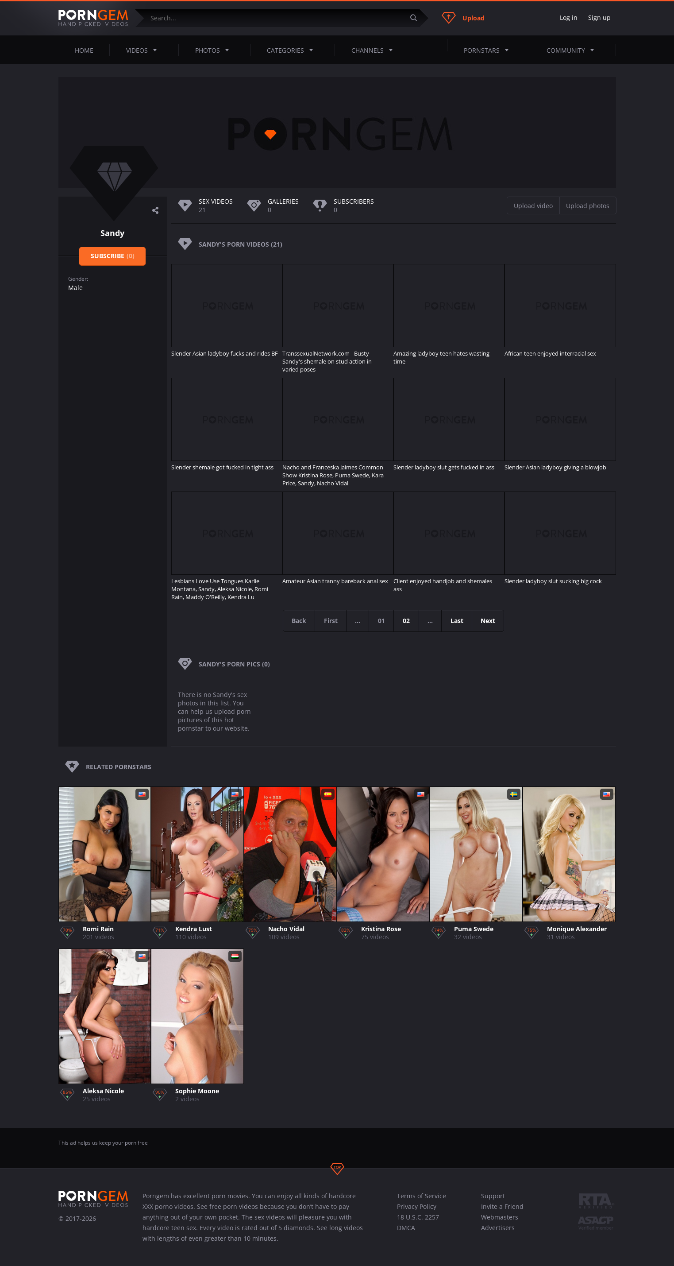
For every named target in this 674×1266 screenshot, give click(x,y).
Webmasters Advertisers (499, 1222)
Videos (144, 50)
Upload (463, 18)
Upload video (533, 205)
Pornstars (489, 50)
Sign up (599, 17)
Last (458, 620)
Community (573, 50)
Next (490, 620)
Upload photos (587, 205)
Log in (569, 17)
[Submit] (417, 18)
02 (406, 620)
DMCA (406, 1227)
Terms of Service (421, 1196)
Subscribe (113, 256)
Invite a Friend (502, 1206)
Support (493, 1196)
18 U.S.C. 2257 (418, 1217)
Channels (374, 50)
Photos (214, 50)
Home (84, 50)
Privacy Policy (416, 1206)
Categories (292, 50)
